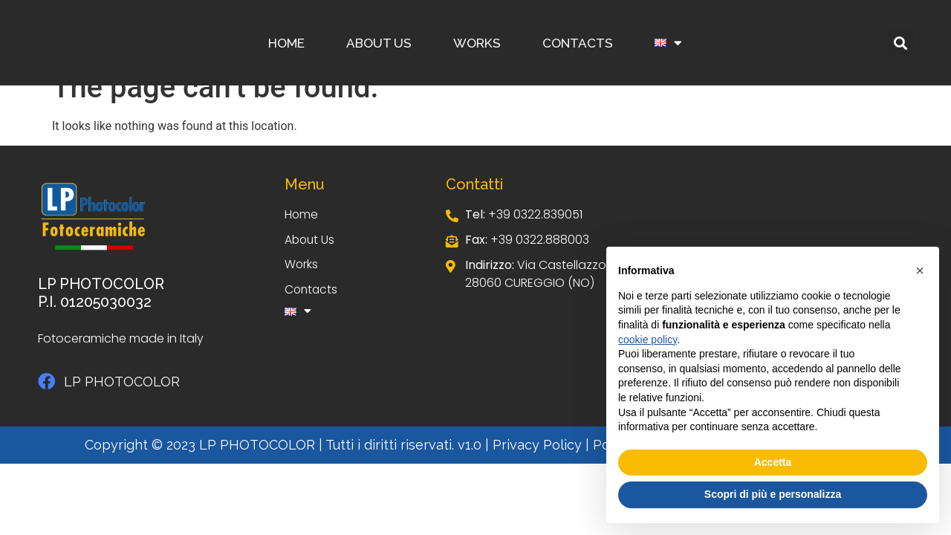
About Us (379, 43)
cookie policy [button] (647, 340)
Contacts (577, 43)
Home (286, 43)
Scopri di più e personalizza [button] (772, 494)
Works (477, 43)
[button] (901, 42)
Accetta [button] (773, 462)
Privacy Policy (537, 445)
